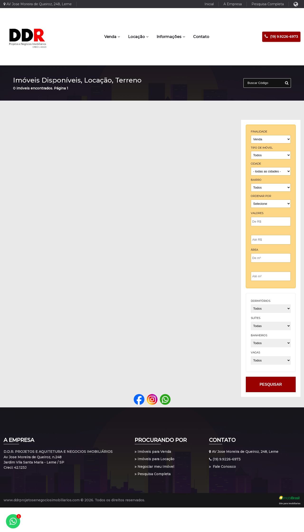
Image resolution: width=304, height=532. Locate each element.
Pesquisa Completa (268, 4)
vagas (255, 352)
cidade (256, 163)
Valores (257, 213)
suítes (255, 318)
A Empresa (232, 4)
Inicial (209, 4)
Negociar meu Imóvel (154, 466)
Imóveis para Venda (153, 451)
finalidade (259, 131)
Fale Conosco (222, 466)
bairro (256, 179)
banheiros (259, 335)
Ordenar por (261, 196)
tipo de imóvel (262, 147)
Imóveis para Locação (154, 459)
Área (254, 249)
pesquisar (271, 384)
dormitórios (260, 301)
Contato (201, 36)
